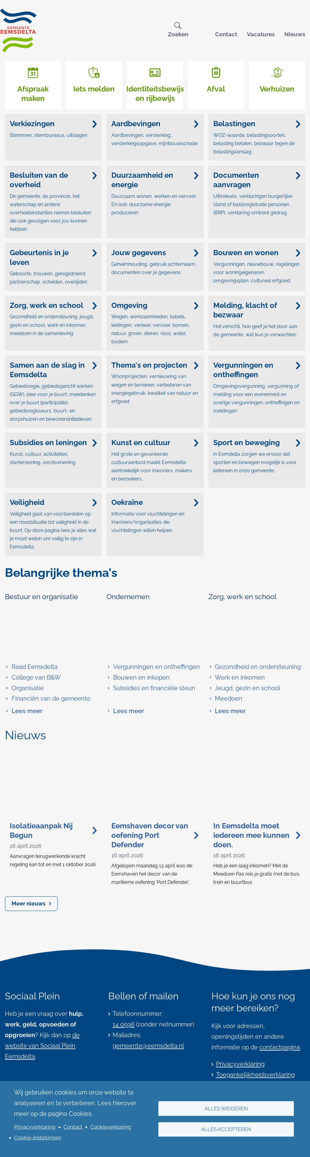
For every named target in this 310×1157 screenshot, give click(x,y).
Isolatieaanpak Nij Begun (53, 830)
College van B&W (33, 677)
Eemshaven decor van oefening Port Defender (154, 835)
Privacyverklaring (35, 1127)
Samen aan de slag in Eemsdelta (53, 370)
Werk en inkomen (236, 677)
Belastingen (256, 123)
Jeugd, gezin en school (244, 688)
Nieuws (294, 34)
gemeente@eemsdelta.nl (148, 1045)
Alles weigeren (226, 1108)
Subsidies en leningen (53, 442)
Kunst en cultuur (154, 442)
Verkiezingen (53, 123)
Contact (226, 34)
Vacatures (261, 34)
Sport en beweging (256, 442)
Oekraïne (154, 502)
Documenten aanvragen (256, 180)
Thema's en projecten (154, 365)
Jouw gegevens (154, 252)
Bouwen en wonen (256, 252)
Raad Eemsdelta (31, 666)
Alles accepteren (226, 1129)
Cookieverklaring (110, 1127)
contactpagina (279, 1047)
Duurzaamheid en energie (154, 180)
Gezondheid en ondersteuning (254, 666)
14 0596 (124, 1024)
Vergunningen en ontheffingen (256, 370)
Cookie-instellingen (37, 1137)
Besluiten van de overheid (53, 180)
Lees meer (23, 711)
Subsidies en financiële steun (150, 688)
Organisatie (24, 688)
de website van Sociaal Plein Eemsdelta (42, 1045)
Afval (216, 88)
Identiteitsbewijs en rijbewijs (155, 93)
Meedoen (225, 698)
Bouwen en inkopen (138, 677)
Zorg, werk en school (53, 305)
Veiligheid (53, 502)
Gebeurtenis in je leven (53, 257)
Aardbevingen (154, 123)
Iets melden (94, 88)
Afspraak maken (33, 93)
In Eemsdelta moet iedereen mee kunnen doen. (256, 835)
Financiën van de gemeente (48, 698)
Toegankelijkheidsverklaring (255, 1074)
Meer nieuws (28, 903)
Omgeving (154, 305)
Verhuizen (277, 88)
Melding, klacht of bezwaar (256, 310)
